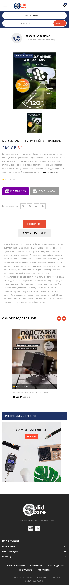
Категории (36, 565)
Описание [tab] (34, 224)
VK (36, 206)
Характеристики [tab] (34, 233)
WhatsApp (23, 206)
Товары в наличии (15, 565)
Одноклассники (43, 206)
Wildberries (30, 528)
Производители (55, 565)
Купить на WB (15, 191)
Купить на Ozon (44, 191)
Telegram (29, 206)
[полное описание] (50, 172)
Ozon (37, 528)
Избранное (44, 570)
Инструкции (26, 570)
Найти (59, 23)
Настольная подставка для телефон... (30, 392)
